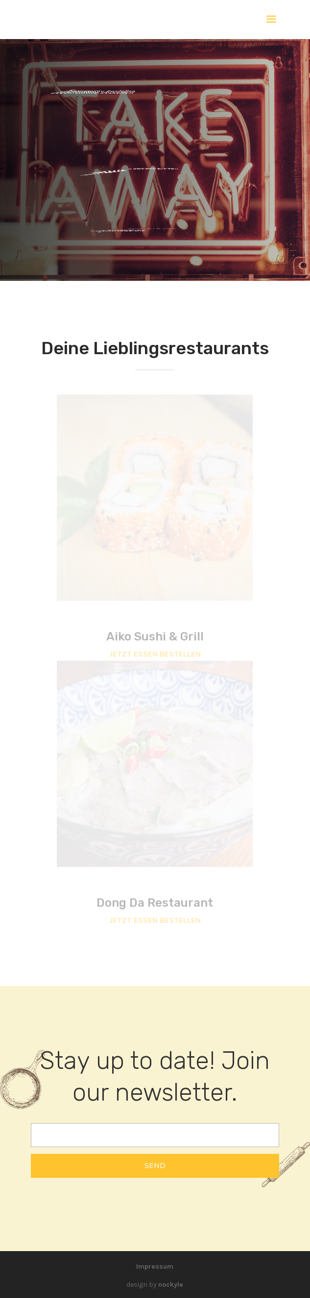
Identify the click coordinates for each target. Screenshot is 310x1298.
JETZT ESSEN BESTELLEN (155, 654)
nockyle (170, 1284)
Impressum (154, 1266)
